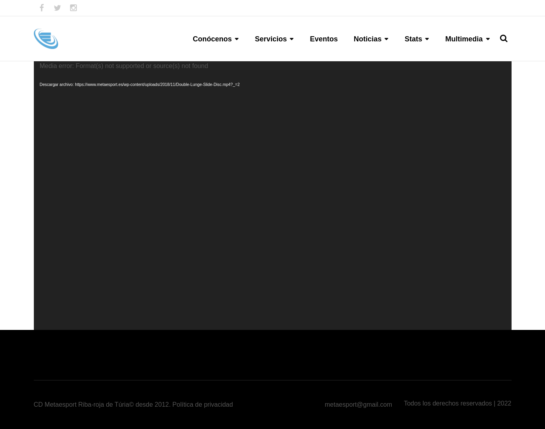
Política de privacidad (202, 404)
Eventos (324, 39)
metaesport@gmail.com (358, 404)
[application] (273, 195)
